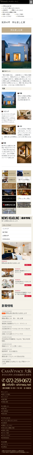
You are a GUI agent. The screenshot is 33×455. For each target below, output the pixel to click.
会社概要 (5, 442)
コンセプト (5, 392)
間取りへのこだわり (17, 10)
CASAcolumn (20, 16)
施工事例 (5, 399)
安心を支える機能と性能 (9, 12)
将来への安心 (7, 14)
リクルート (5, 444)
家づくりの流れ (6, 394)
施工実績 (5, 232)
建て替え (5, 408)
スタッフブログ (8, 16)
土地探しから (6, 406)
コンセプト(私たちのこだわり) (11, 8)
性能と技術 (5, 401)
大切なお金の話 (7, 6)
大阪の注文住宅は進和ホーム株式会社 (13, 450)
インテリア (6, 228)
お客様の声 (6, 235)
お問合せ (5, 447)
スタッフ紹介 (19, 14)
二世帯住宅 (5, 411)
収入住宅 (5, 413)
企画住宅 (5, 10)
